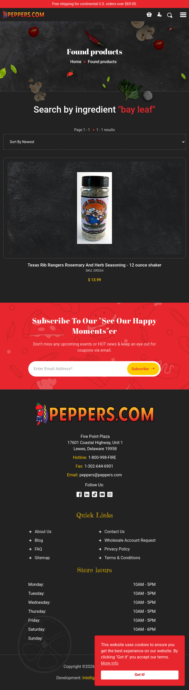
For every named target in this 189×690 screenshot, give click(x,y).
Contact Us (115, 531)
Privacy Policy (117, 549)
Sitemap (42, 557)
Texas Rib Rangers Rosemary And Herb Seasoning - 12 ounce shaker (94, 265)
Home (75, 61)
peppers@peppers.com (101, 474)
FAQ (38, 549)
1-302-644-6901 (98, 466)
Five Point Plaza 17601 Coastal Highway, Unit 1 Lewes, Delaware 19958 (95, 442)
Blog (39, 540)
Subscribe (143, 368)
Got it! (140, 675)
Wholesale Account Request (130, 540)
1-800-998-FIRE (102, 457)
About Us (43, 531)
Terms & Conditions (122, 557)
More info (109, 663)
